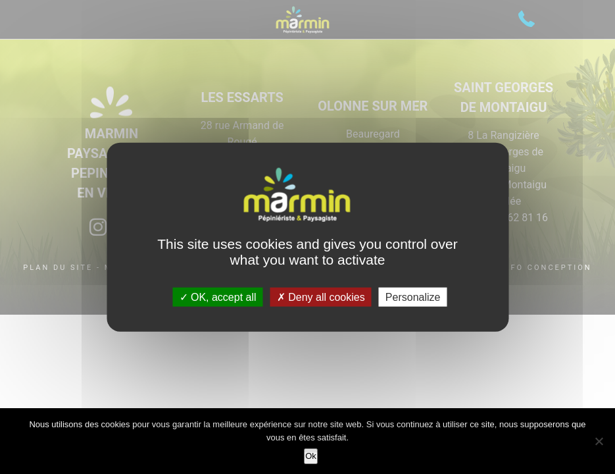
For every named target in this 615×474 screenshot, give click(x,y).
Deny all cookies (321, 296)
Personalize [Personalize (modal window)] (413, 296)
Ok (310, 456)
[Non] (598, 441)
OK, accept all (218, 296)
